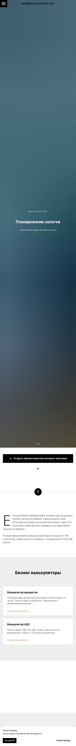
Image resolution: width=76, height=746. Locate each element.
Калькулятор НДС (18, 624)
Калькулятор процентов (22, 592)
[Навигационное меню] (4, 3)
